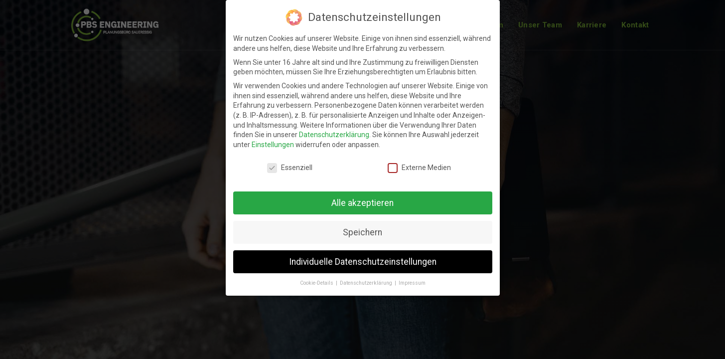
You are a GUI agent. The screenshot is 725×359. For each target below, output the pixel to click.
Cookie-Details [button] (317, 277)
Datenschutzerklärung (334, 129)
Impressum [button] (412, 277)
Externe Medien (419, 162)
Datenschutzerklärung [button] (367, 277)
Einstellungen (273, 139)
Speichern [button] (362, 226)
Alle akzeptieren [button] (362, 197)
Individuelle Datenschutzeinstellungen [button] (362, 255)
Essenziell (289, 162)
